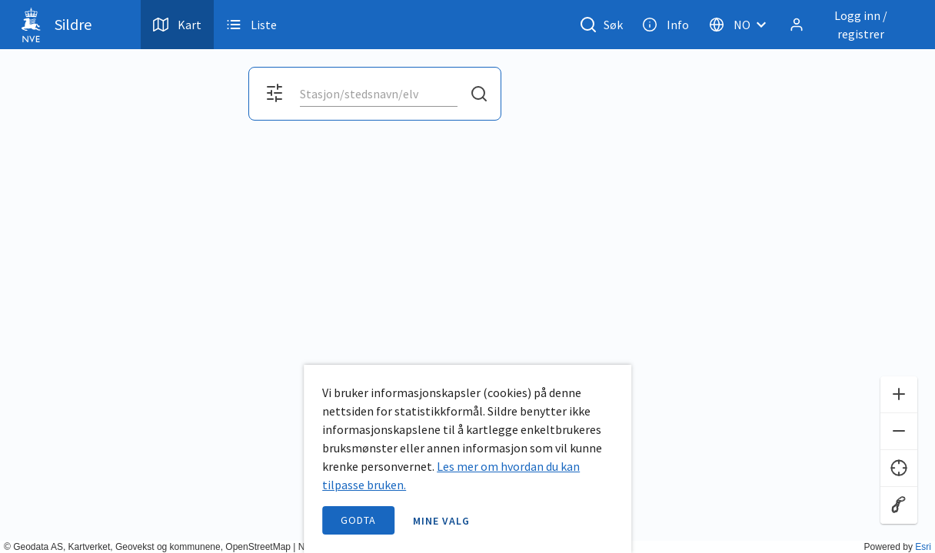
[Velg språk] (742, 24)
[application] (467, 276)
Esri (923, 546)
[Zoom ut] (898, 431)
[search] (377, 93)
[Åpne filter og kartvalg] (274, 94)
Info (665, 24)
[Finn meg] (898, 468)
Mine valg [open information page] (441, 521)
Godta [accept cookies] (358, 520)
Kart (177, 24)
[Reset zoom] (898, 505)
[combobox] (379, 93)
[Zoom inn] (898, 394)
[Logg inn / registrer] (850, 24)
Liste (251, 24)
